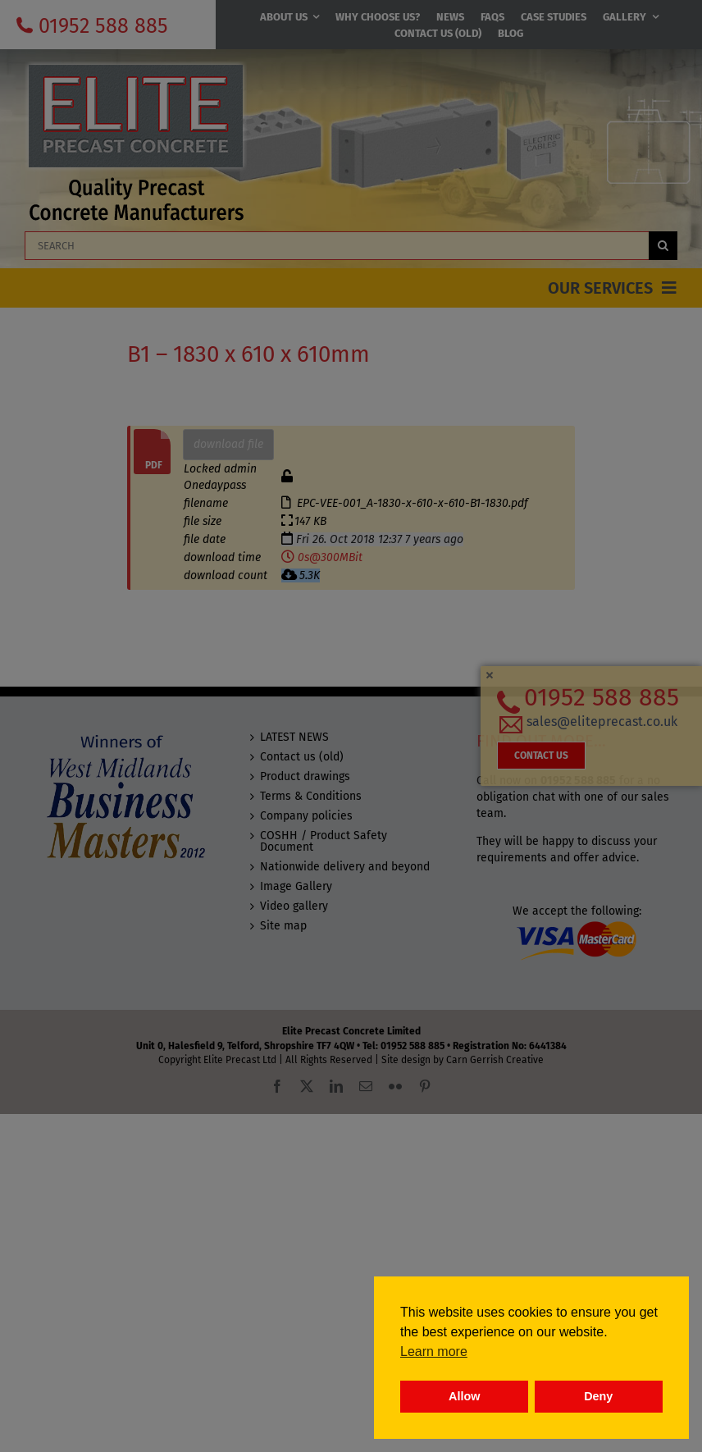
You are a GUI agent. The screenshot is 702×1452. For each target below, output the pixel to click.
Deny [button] (598, 1396)
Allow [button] (464, 1396)
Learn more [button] (433, 1351)
